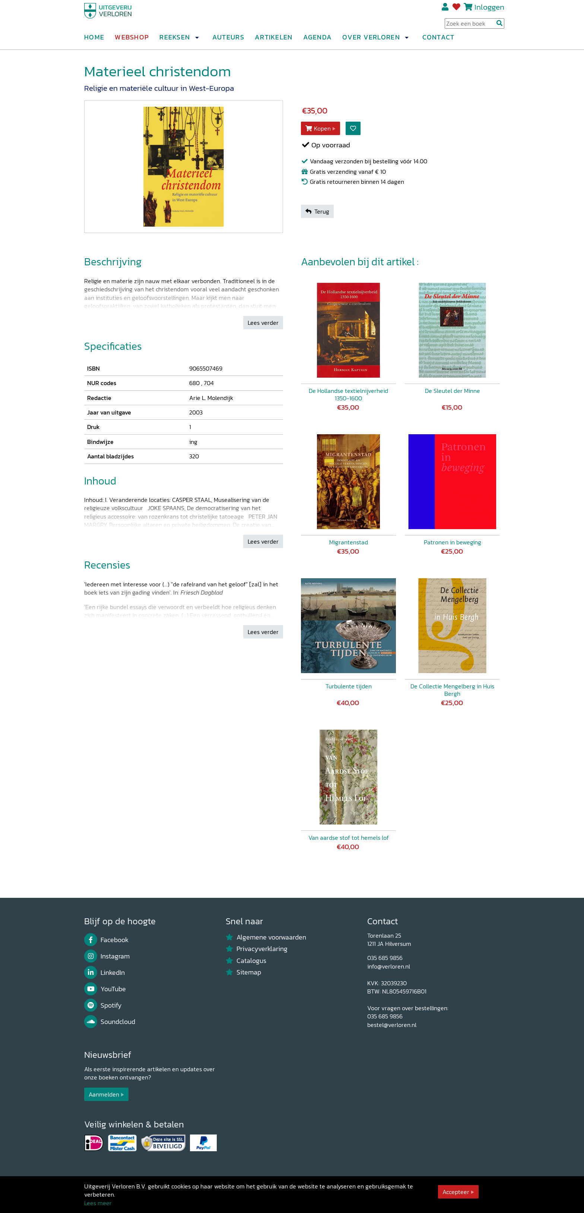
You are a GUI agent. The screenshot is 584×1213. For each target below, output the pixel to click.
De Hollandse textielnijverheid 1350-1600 (348, 394)
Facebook (106, 940)
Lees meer (98, 1202)
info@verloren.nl (388, 966)
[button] (196, 40)
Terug (317, 211)
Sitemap (243, 972)
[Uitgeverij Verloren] (120, 16)
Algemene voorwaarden (266, 937)
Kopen (318, 128)
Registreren (446, 10)
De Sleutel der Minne (452, 390)
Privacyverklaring (257, 949)
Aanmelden (104, 1094)
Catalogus (246, 961)
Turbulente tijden (349, 686)
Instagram (107, 956)
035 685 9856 (385, 957)
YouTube (105, 989)
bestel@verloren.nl (391, 1024)
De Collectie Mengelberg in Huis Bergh (452, 690)
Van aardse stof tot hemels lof (348, 837)
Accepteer (455, 1191)
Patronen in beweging (452, 542)
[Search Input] (474, 26)
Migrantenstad (348, 542)
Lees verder (263, 322)
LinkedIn (104, 972)
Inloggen (489, 10)
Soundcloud (109, 1022)
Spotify (103, 1005)
